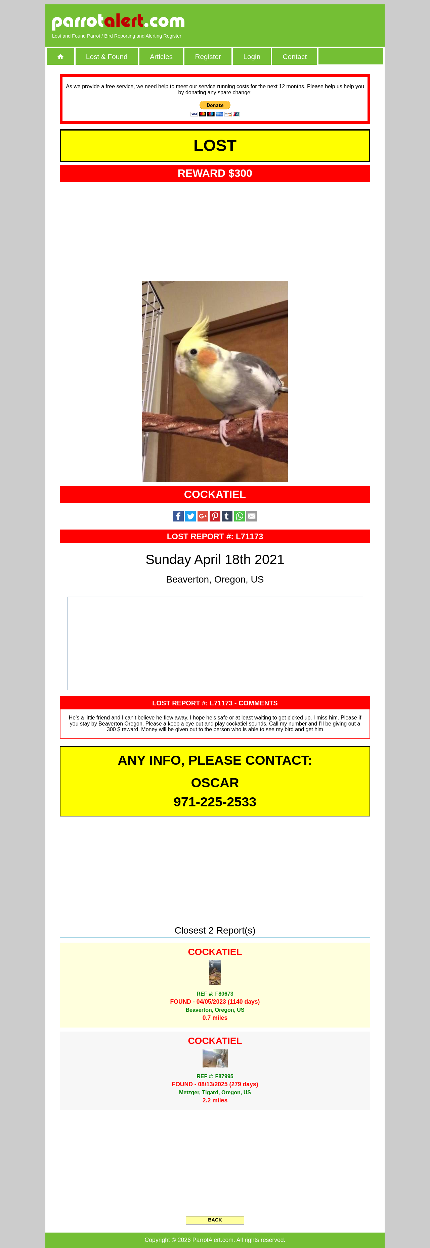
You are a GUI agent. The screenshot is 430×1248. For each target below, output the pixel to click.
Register (208, 56)
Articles (161, 56)
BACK (215, 1219)
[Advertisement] (300, 22)
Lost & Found (107, 56)
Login (251, 56)
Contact (295, 56)
